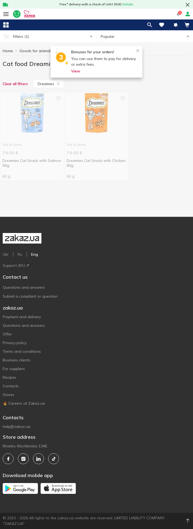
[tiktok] (53, 458)
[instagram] (23, 458)
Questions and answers (24, 287)
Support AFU (16, 265)
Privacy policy (15, 342)
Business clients (16, 360)
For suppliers (14, 368)
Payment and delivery (22, 316)
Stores (8, 394)
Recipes (9, 377)
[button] (176, 24)
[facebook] (8, 458)
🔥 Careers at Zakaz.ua (24, 403)
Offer (7, 334)
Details (127, 4)
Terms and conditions (22, 351)
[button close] (187, 5)
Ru (20, 254)
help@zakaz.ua (16, 426)
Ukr (6, 254)
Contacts (11, 386)
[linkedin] (38, 458)
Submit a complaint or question (30, 296)
